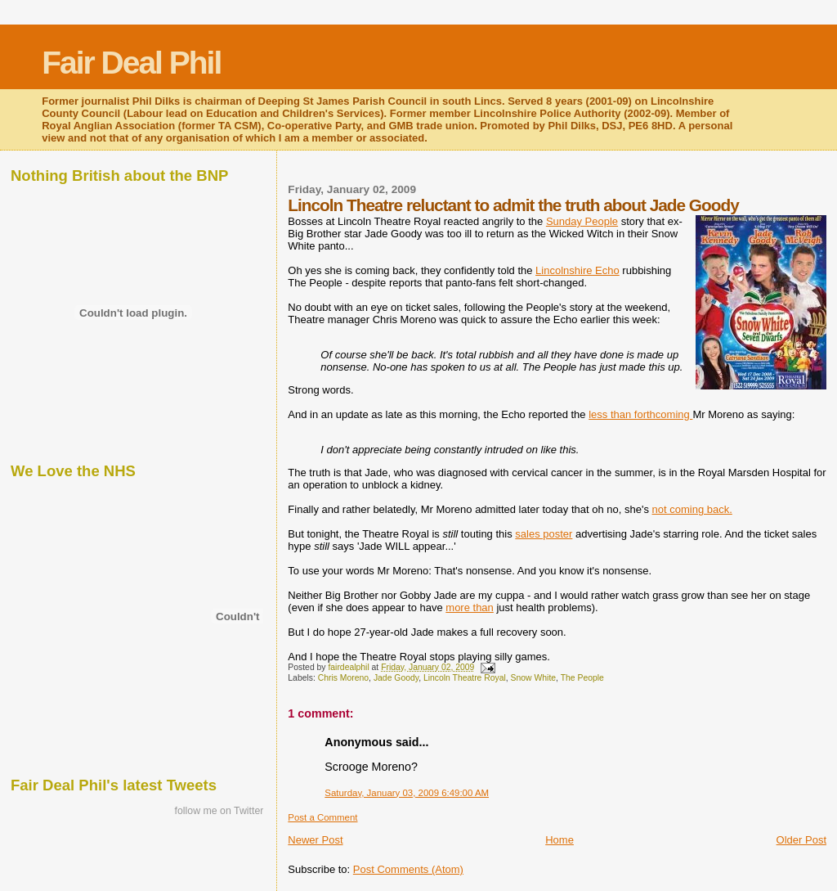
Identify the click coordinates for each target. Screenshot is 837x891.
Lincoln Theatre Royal (464, 677)
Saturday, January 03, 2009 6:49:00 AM (407, 793)
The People (582, 677)
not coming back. (692, 509)
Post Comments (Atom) (408, 869)
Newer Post (315, 840)
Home (559, 840)
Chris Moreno (343, 677)
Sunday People (582, 221)
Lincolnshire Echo (577, 270)
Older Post (801, 840)
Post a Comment (322, 817)
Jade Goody (396, 677)
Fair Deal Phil (131, 62)
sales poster (543, 534)
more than (469, 607)
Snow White (533, 677)
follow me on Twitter (219, 811)
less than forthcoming (640, 414)
